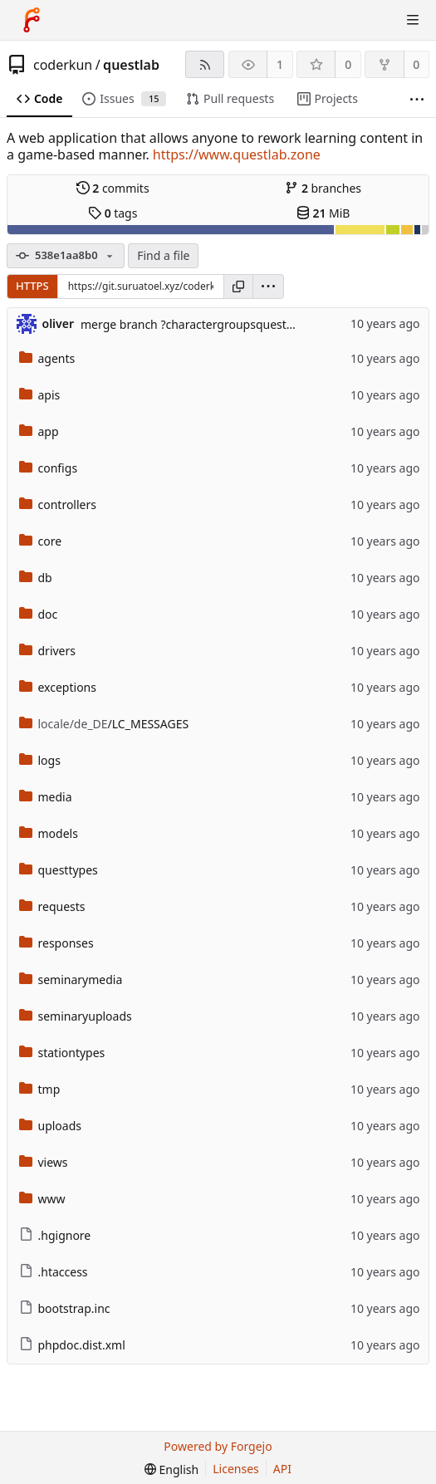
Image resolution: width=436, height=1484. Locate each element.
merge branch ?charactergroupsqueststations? (208, 324)
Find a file (163, 255)
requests (52, 906)
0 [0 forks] (416, 64)
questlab (131, 64)
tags (112, 213)
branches (323, 188)
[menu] (268, 286)
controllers (57, 504)
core (40, 541)
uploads (50, 1126)
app (39, 431)
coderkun (62, 64)
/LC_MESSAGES (104, 724)
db (35, 577)
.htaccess (53, 1272)
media (45, 797)
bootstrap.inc (64, 1308)
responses (56, 943)
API (282, 1469)
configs (48, 468)
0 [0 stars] (348, 64)
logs (40, 760)
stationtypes (62, 1052)
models (48, 833)
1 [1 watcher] (280, 64)
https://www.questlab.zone (237, 154)
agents (47, 358)
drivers (47, 651)
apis (40, 395)
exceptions (57, 687)
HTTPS (32, 285)
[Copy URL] (238, 286)
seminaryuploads (75, 1016)
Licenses (236, 1469)
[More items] (416, 99)
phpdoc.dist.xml (72, 1345)
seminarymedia (71, 979)
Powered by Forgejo (218, 1446)
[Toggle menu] (413, 20)
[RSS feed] (204, 64)
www (42, 1199)
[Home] (31, 20)
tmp (40, 1089)
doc (38, 614)
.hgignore (55, 1235)
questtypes (58, 870)
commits (112, 188)
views (43, 1162)
